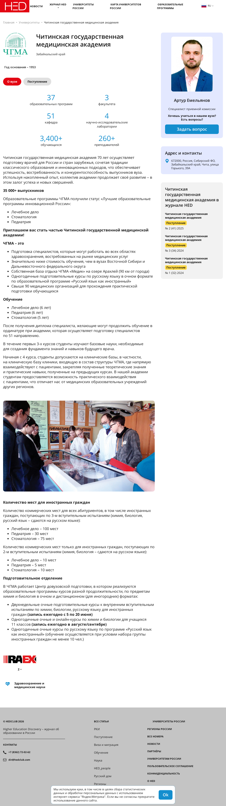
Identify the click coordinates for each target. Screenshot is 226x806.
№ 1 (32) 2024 (174, 273)
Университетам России (164, 758)
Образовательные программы (170, 6)
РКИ (97, 729)
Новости (36, 6)
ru (206, 5)
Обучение (101, 752)
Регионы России (159, 729)
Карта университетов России (125, 6)
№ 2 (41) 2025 (174, 228)
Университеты (29, 22)
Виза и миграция (106, 745)
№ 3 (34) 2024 (174, 250)
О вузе (12, 81)
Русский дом (102, 776)
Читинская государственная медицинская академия (186, 215)
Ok (165, 795)
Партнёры (154, 751)
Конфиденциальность (163, 773)
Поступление (37, 81)
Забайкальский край (50, 54)
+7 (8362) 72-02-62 (19, 752)
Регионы (100, 784)
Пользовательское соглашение (170, 766)
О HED (151, 781)
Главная (8, 22)
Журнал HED (58, 4)
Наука (98, 760)
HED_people (102, 768)
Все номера (155, 736)
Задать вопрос (192, 129)
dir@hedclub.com (19, 759)
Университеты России (83, 6)
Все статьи (101, 721)
